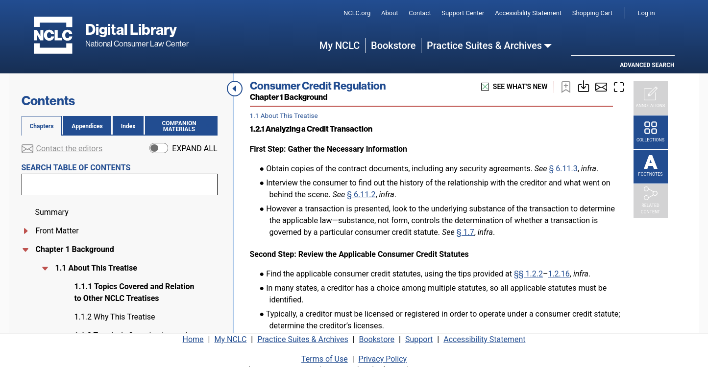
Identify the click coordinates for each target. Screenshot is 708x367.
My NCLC (339, 45)
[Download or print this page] (583, 86)
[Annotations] (651, 98)
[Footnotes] (651, 167)
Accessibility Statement (528, 13)
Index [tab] (128, 126)
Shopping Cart (592, 13)
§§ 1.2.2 (528, 273)
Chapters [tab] (42, 126)
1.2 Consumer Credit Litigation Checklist (126, 286)
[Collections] (651, 132)
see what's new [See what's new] (514, 87)
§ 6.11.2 (361, 194)
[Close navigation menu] (235, 88)
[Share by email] (601, 86)
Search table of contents (76, 167)
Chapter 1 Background (75, 249)
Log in (646, 13)
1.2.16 (558, 273)
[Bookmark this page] (566, 86)
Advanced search (647, 65)
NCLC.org (356, 13)
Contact (420, 13)
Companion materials (183, 126)
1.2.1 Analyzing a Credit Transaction (116, 310)
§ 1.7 (465, 232)
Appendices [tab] (87, 126)
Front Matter (57, 230)
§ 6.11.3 (563, 168)
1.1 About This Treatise (95, 268)
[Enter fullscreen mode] (619, 86)
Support (419, 336)
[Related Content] (651, 201)
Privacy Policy (383, 356)
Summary (52, 212)
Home (193, 336)
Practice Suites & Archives (484, 45)
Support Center (462, 13)
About (389, 13)
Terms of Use (324, 356)
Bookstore (393, 45)
